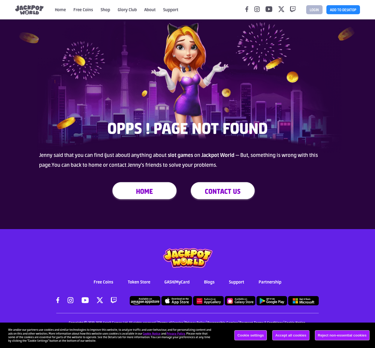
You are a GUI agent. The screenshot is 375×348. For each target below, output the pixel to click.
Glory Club (127, 9)
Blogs (209, 282)
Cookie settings (250, 335)
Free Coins (83, 9)
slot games (180, 155)
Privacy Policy (176, 333)
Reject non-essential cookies (342, 335)
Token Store (139, 282)
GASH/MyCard (177, 282)
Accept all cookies (290, 335)
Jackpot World (218, 155)
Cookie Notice (152, 333)
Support (236, 282)
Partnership (270, 282)
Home (60, 9)
